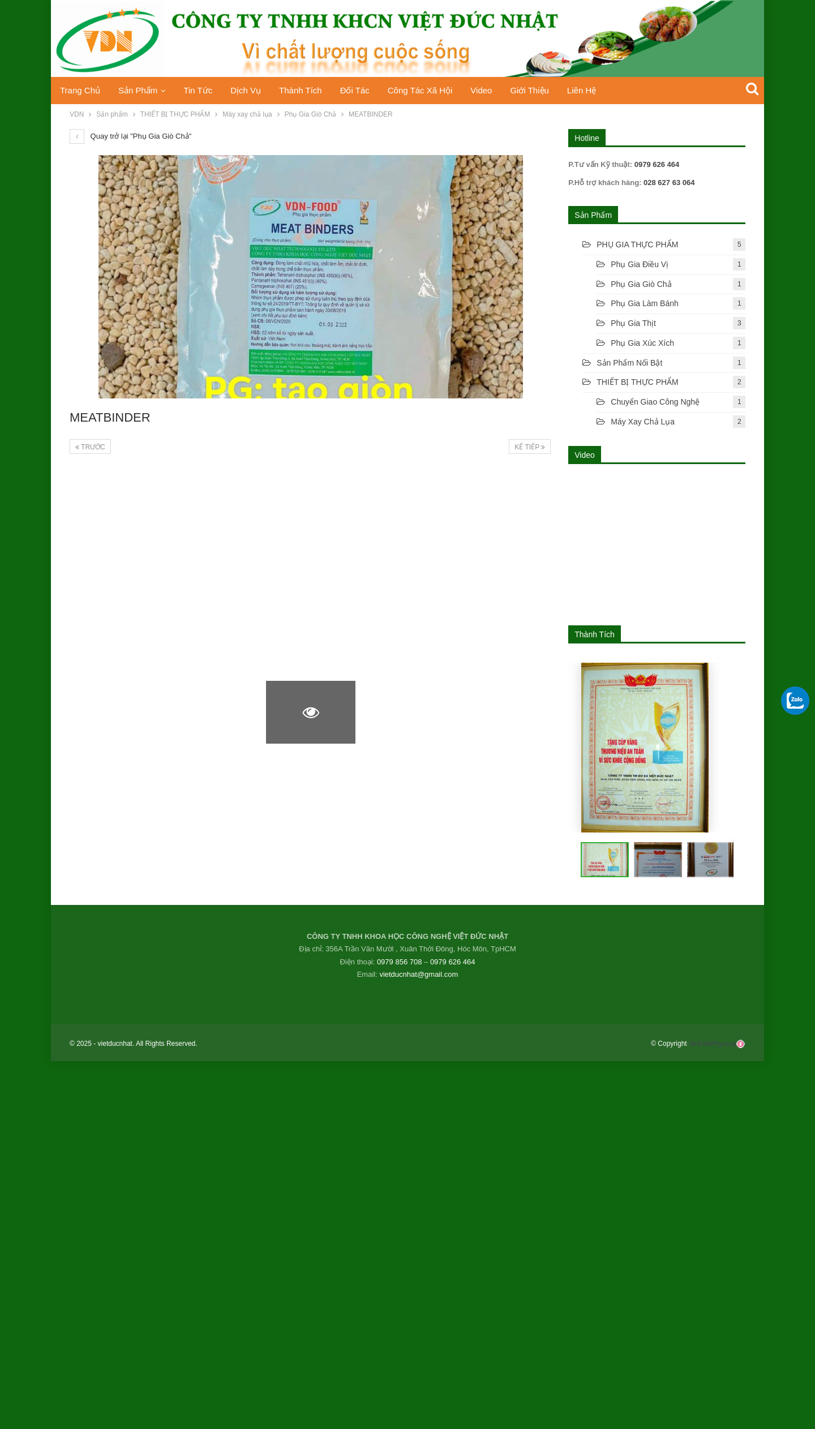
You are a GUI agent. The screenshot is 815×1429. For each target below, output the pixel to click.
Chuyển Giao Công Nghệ (655, 401)
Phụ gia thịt (633, 323)
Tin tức (202, 90)
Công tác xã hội (432, 90)
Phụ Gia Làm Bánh (645, 303)
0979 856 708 (399, 962)
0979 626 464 (452, 962)
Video (496, 90)
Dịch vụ (252, 90)
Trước (90, 447)
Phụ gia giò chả (641, 284)
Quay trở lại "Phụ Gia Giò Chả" (130, 136)
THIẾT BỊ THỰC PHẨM (638, 382)
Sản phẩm (140, 90)
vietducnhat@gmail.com (418, 974)
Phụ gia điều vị (639, 264)
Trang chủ (80, 90)
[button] (653, 859)
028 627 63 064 (667, 182)
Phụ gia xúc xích (642, 342)
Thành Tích (309, 90)
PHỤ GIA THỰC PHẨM (637, 244)
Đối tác (365, 90)
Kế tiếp (529, 447)
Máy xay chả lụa (643, 421)
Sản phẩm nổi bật (629, 362)
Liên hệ (599, 90)
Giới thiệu (545, 90)
